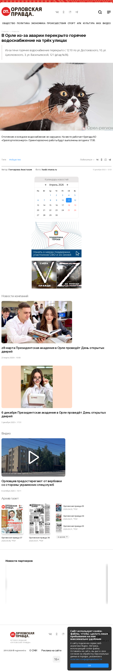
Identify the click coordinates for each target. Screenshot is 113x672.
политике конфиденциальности (86, 659)
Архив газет (10, 498)
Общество (8, 23)
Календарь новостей (56, 179)
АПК (79, 23)
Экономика (38, 23)
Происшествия (56, 23)
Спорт (71, 23)
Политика (23, 23)
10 (63, 200)
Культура (88, 23)
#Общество (15, 159)
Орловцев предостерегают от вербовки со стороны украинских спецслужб (31, 483)
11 (69, 200)
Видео (107, 23)
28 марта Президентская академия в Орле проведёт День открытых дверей (52, 349)
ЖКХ (98, 23)
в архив (63, 537)
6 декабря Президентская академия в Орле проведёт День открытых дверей (53, 414)
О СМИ (33, 650)
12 (75, 200)
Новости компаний (14, 296)
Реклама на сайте (51, 650)
